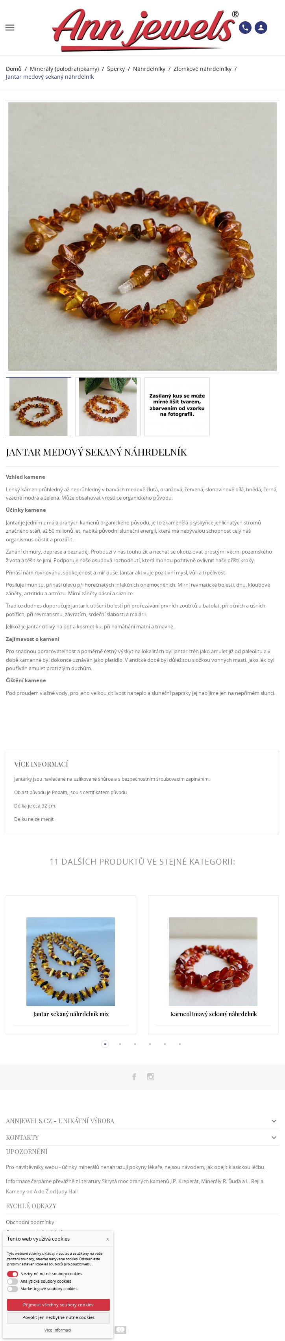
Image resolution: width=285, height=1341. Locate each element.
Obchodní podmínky (30, 1222)
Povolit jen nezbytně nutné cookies (58, 1317)
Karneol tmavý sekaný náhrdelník (213, 1014)
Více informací (57, 1330)
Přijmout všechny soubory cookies (58, 1305)
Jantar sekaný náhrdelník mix (71, 1014)
